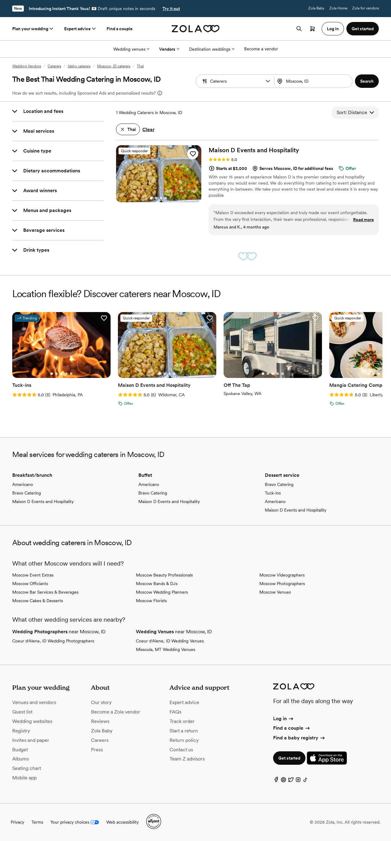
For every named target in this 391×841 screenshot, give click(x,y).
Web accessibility (122, 822)
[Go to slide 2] (156, 198)
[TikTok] (305, 781)
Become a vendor (261, 48)
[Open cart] (312, 28)
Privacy (17, 822)
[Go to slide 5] (71, 374)
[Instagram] (298, 781)
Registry (21, 731)
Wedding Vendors (26, 66)
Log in (283, 718)
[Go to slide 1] (151, 198)
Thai (140, 66)
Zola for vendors (365, 8)
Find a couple (120, 28)
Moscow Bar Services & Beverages (45, 592)
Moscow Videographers (282, 575)
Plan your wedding (33, 29)
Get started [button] (363, 28)
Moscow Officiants (30, 583)
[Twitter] (291, 781)
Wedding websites (32, 721)
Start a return (184, 731)
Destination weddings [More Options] (211, 49)
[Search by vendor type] (235, 81)
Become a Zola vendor (115, 712)
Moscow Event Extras (32, 575)
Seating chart (26, 768)
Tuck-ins (273, 493)
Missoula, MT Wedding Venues (165, 649)
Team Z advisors (187, 759)
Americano (22, 484)
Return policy (184, 740)
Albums (20, 759)
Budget (20, 750)
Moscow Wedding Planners (162, 592)
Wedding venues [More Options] (131, 49)
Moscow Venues (275, 592)
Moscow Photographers (282, 583)
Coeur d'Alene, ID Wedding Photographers (53, 640)
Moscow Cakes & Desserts (37, 600)
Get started (289, 758)
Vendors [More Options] (169, 49)
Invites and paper (30, 740)
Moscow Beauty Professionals (164, 575)
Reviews (100, 721)
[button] (268, 81)
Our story (101, 702)
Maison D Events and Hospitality (43, 501)
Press (97, 750)
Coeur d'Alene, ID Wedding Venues (170, 640)
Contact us (181, 750)
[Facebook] (276, 781)
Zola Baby (316, 8)
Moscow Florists (151, 600)
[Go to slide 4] (165, 198)
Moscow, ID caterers (113, 66)
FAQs (175, 712)
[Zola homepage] (196, 28)
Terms (37, 822)
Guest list (22, 712)
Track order (182, 721)
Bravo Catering (26, 493)
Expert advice (80, 29)
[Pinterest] (283, 781)
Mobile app (24, 778)
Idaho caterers (79, 66)
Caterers (54, 66)
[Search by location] (314, 81)
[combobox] (314, 81)
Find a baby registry (299, 738)
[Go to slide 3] (161, 198)
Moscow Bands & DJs (156, 583)
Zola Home (338, 8)
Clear (148, 129)
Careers (99, 740)
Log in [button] (333, 28)
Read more (363, 219)
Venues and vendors (34, 702)
